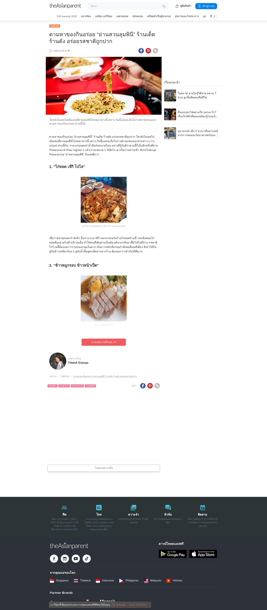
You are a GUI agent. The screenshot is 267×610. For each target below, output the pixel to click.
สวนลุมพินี (90, 385)
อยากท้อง (86, 16)
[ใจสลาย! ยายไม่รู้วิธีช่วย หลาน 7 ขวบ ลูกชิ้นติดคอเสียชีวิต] (191, 95)
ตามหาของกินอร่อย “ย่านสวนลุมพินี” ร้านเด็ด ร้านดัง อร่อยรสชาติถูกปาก (105, 375)
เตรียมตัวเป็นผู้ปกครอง (159, 16)
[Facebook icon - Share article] (141, 50)
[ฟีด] (64, 515)
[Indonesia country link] (105, 580)
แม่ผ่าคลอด (122, 16)
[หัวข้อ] (168, 515)
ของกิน (150, 140)
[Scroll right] (214, 16)
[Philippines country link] (129, 580)
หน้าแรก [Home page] (53, 375)
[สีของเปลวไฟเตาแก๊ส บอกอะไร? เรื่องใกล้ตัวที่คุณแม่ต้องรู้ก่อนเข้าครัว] (191, 113)
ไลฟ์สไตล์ (55, 25)
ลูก (204, 16)
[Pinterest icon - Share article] (148, 50)
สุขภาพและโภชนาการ (187, 16)
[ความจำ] (133, 515)
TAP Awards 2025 (67, 16)
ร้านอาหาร (64, 385)
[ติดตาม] (202, 515)
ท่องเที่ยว (52, 385)
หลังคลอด (137, 16)
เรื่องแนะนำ (172, 81)
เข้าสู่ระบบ (206, 6)
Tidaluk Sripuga (78, 361)
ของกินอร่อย (77, 385)
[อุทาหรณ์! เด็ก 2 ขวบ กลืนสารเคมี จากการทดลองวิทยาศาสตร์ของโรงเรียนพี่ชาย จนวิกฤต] (191, 132)
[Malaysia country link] (152, 580)
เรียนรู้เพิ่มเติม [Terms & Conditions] (118, 604)
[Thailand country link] (82, 580)
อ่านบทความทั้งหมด (103, 341)
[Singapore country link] (59, 580)
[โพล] (99, 515)
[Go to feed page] (65, 7)
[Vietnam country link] (174, 580)
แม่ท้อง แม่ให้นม (103, 16)
